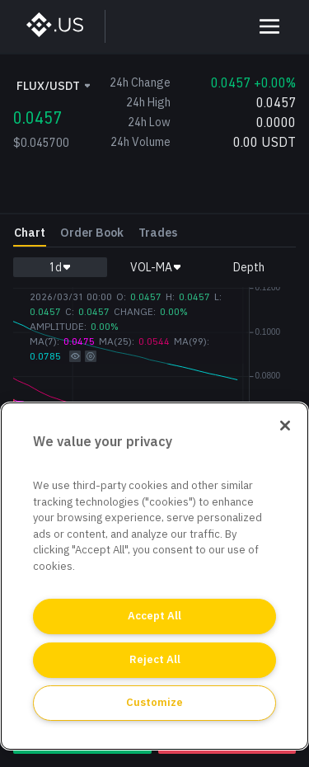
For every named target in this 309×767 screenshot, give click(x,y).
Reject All (154, 659)
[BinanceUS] (63, 26)
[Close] (285, 425)
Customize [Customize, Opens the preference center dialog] (154, 702)
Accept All (154, 616)
